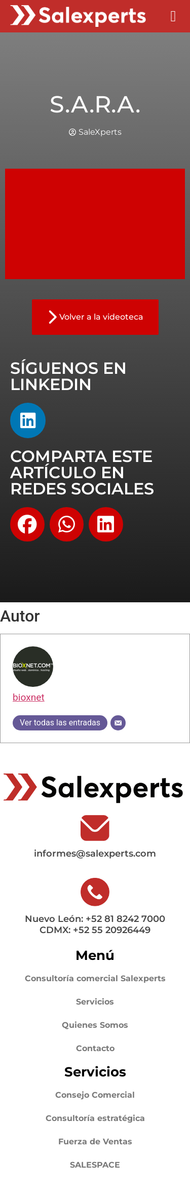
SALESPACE (95, 1165)
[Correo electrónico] (118, 722)
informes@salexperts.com (95, 853)
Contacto (95, 1048)
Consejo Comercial (95, 1095)
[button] (173, 16)
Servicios (95, 1002)
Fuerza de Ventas (95, 1141)
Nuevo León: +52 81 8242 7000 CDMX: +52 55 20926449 (95, 924)
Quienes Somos (95, 1025)
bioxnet (29, 697)
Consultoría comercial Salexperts (95, 978)
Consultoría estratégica (95, 1118)
